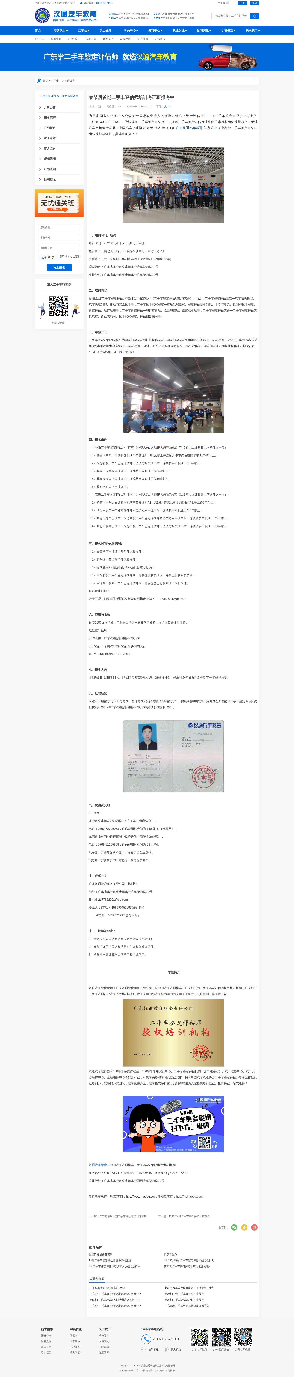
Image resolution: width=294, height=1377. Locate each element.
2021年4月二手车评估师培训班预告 (189, 1216)
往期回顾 (104, 1352)
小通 (98, 106)
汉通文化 (104, 1341)
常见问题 (75, 1352)
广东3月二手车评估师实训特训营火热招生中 (115, 1293)
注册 (242, 2)
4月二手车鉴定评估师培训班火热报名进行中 (114, 1266)
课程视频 (125, 39)
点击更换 (75, 256)
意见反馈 (176, 1349)
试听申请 (91, 39)
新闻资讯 (203, 30)
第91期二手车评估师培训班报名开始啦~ (187, 1266)
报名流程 (56, 39)
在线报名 (73, 39)
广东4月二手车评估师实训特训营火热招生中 (115, 1305)
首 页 (37, 30)
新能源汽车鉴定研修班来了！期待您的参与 (189, 1287)
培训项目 (60, 30)
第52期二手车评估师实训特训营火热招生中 (115, 1299)
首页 (45, 80)
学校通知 (75, 1346)
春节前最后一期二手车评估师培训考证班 (123, 1216)
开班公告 (39, 39)
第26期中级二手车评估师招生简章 (184, 1293)
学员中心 (130, 30)
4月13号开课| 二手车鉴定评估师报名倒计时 (189, 1260)
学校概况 (227, 30)
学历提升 (105, 30)
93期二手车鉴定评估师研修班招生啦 (110, 1260)
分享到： (224, 1227)
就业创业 (178, 30)
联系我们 (252, 30)
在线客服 (153, 1349)
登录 (255, 2)
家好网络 (170, 1370)
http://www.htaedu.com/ (141, 1196)
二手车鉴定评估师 (244, 128)
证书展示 (159, 39)
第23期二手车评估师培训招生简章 (184, 1299)
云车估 (82, 30)
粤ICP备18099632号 (129, 1370)
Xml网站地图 (146, 1370)
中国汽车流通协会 (132, 128)
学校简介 (104, 1335)
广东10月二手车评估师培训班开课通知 (187, 1305)
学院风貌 (104, 1346)
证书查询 (142, 39)
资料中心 (154, 30)
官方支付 (108, 39)
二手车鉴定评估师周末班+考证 (107, 1287)
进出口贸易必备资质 (100, 1254)
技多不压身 (170, 1254)
